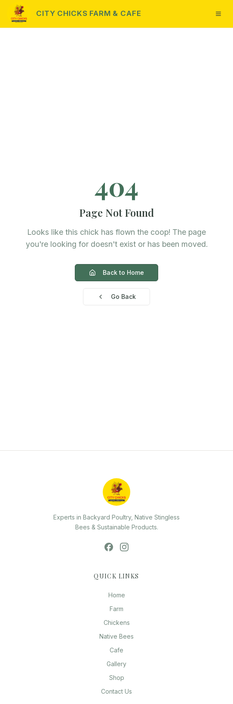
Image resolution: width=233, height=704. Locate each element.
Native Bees (116, 636)
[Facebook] (108, 547)
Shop (116, 677)
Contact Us (116, 691)
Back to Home (116, 272)
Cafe (116, 650)
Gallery (116, 663)
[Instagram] (124, 547)
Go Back (116, 296)
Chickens (117, 622)
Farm (116, 608)
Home (116, 595)
